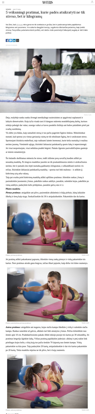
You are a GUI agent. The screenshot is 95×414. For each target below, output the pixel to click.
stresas (19, 24)
